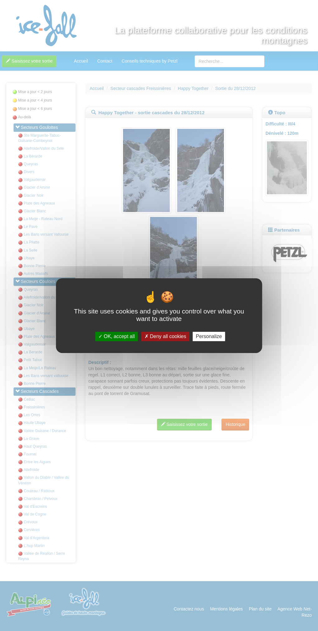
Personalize (209, 336)
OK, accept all (116, 336)
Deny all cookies (165, 336)
